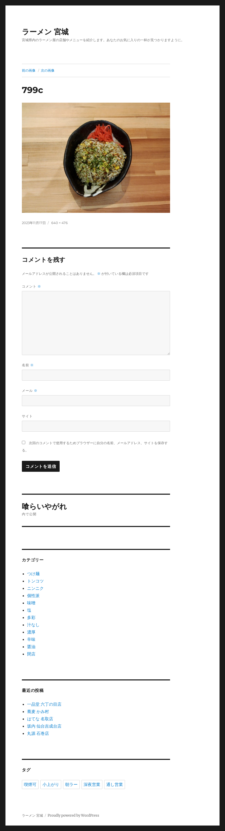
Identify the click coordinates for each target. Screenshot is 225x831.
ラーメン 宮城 (45, 31)
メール (30, 390)
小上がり (50, 784)
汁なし (33, 624)
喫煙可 (30, 784)
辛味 (31, 639)
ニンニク (35, 588)
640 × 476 (59, 223)
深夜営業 (92, 784)
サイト (27, 416)
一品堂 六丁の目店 (44, 704)
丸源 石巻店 (38, 733)
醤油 (31, 646)
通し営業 (114, 784)
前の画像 (28, 70)
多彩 (31, 617)
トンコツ (35, 581)
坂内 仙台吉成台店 (44, 726)
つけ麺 (33, 573)
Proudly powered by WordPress (73, 815)
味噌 (31, 602)
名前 (28, 365)
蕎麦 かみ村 (38, 711)
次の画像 (47, 70)
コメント (31, 286)
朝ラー (71, 784)
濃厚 (31, 632)
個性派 (33, 595)
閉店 (31, 653)
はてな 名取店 (40, 718)
